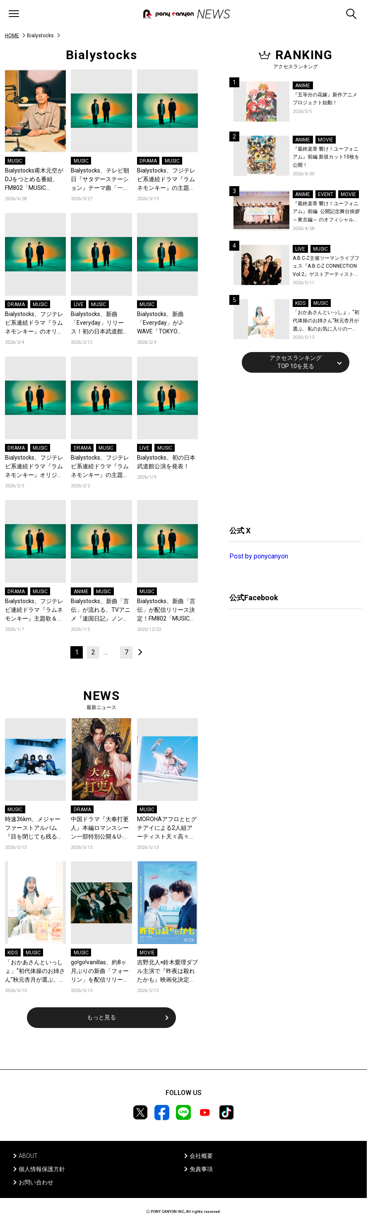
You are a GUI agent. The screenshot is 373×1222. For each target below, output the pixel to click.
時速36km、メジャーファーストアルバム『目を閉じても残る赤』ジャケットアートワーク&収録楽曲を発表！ (34, 828)
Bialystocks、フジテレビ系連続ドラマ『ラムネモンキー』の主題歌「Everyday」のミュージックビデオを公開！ (166, 179)
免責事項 (201, 1169)
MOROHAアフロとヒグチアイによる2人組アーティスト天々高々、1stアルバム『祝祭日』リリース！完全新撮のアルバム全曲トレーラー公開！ (167, 828)
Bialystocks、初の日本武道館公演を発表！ (166, 462)
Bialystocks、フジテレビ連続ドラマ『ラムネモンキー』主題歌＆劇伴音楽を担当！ (34, 610)
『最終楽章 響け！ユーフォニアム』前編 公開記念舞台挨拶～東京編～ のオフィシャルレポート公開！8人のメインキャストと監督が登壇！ (326, 212)
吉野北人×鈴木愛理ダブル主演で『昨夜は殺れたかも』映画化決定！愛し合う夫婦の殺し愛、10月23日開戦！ (167, 971)
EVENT (325, 194)
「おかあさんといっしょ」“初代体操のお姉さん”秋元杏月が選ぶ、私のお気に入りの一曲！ (35, 971)
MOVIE (147, 953)
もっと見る (101, 1017)
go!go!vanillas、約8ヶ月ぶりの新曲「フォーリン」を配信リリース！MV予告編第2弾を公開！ (100, 971)
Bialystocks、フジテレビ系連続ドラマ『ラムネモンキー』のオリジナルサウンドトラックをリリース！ (34, 323)
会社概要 (201, 1156)
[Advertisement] (291, 448)
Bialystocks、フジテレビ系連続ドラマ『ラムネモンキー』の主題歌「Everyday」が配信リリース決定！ (100, 466)
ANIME (81, 591)
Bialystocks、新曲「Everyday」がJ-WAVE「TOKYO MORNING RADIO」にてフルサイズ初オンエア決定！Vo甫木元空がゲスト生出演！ (167, 323)
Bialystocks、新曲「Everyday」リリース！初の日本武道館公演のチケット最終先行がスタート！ (100, 323)
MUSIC (14, 161)
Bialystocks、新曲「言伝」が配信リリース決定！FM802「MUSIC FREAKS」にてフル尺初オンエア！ (166, 610)
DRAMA (148, 161)
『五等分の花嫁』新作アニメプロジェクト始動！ (325, 99)
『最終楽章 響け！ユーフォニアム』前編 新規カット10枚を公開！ (326, 157)
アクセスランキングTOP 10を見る (296, 362)
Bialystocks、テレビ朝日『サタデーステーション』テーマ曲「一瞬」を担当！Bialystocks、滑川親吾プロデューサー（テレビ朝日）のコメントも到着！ (100, 179)
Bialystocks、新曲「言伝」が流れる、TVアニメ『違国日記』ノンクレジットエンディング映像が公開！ (100, 610)
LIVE (79, 304)
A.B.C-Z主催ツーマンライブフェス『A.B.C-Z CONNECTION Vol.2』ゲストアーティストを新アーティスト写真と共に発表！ (326, 267)
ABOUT (28, 1156)
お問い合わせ (36, 1182)
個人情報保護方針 (42, 1169)
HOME (12, 35)
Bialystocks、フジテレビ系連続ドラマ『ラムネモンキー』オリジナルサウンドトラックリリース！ (34, 466)
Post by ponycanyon (258, 556)
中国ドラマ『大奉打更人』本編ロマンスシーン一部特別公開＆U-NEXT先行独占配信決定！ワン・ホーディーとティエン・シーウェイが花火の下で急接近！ (100, 828)
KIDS (12, 953)
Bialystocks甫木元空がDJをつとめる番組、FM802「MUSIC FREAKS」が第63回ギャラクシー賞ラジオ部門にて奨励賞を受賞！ (34, 179)
